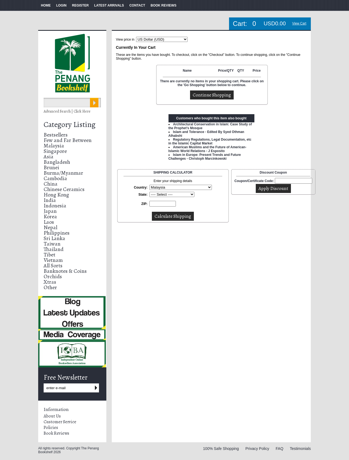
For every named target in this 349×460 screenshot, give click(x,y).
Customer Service (60, 422)
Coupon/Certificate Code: (254, 181)
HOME (46, 5)
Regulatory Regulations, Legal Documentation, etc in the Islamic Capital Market (210, 141)
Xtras (50, 282)
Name (187, 70)
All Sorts (53, 265)
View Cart (299, 23)
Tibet (49, 254)
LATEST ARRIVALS (109, 5)
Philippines (57, 233)
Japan (50, 211)
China (51, 183)
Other (50, 287)
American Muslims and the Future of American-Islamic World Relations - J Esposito (207, 149)
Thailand (54, 249)
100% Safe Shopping (221, 448)
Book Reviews (56, 433)
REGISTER (80, 5)
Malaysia (54, 145)
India (50, 200)
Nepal (50, 227)
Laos (49, 222)
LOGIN (61, 5)
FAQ (279, 448)
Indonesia (55, 205)
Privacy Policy (257, 448)
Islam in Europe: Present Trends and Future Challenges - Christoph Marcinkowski (205, 157)
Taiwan (52, 243)
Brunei (51, 167)
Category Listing (69, 124)
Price (256, 70)
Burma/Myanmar (63, 173)
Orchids (53, 276)
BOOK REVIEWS (163, 5)
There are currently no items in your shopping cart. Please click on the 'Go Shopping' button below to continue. (212, 83)
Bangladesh (57, 162)
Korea (50, 216)
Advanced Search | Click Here (67, 111)
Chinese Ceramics (64, 189)
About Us (52, 416)
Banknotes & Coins (65, 271)
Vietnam (53, 260)
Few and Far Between (68, 140)
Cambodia (55, 178)
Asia (48, 156)
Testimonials (300, 448)
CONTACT (137, 5)
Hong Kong (56, 194)
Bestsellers (56, 134)
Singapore (55, 151)
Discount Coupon (273, 172)
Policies (51, 428)
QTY (240, 70)
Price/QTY (226, 70)
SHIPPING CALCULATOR (173, 172)
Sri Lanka (54, 238)
